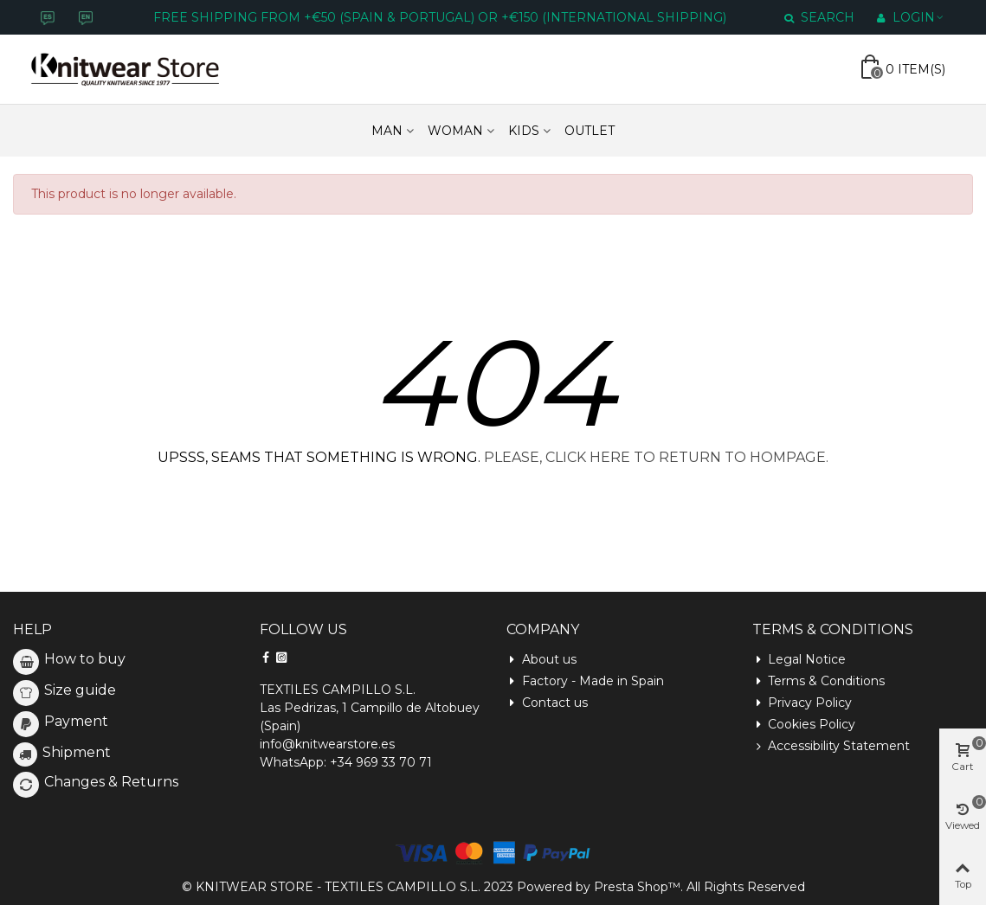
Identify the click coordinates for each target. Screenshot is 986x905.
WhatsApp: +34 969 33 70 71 (346, 762)
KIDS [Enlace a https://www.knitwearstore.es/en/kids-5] (523, 130)
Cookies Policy (803, 725)
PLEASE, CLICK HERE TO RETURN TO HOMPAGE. (656, 457)
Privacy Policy (802, 703)
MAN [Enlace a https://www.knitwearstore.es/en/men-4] (387, 130)
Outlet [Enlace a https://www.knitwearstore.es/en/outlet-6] (589, 130)
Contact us (547, 703)
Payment (76, 721)
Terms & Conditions (818, 681)
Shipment (76, 752)
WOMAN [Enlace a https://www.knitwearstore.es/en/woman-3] (455, 130)
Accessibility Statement (831, 746)
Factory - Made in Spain (585, 681)
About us (541, 660)
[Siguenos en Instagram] (281, 657)
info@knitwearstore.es (327, 744)
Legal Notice (799, 660)
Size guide (80, 690)
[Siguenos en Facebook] (266, 657)
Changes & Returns (111, 781)
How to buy (85, 659)
